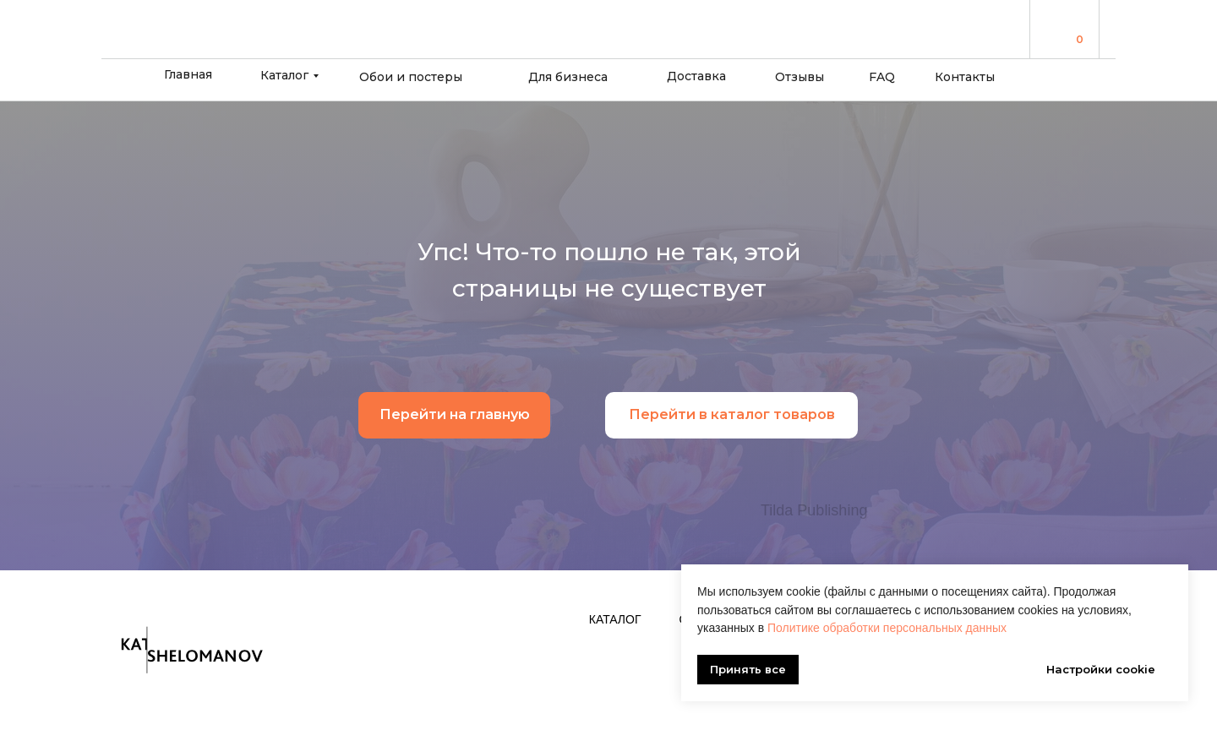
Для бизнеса (568, 76)
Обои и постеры (410, 76)
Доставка (696, 76)
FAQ (882, 76)
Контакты (965, 76)
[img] (1057, 28)
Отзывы (799, 76)
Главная (188, 74)
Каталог (284, 75)
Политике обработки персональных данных (887, 628)
